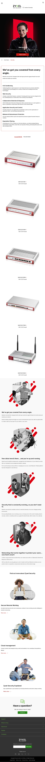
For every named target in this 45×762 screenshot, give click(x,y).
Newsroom (4, 726)
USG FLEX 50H (21, 181)
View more (3, 613)
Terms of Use (18, 760)
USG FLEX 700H (22, 325)
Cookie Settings (32, 760)
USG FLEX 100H (22, 229)
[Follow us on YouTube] (19, 754)
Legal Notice (12, 760)
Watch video (6, 691)
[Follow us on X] (25, 754)
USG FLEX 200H (22, 277)
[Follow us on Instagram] (28, 754)
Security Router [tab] (27, 136)
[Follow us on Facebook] (15, 754)
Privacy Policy (25, 760)
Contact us (22, 712)
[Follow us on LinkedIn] (22, 754)
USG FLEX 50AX (22, 373)
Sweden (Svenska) (28, 7)
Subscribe (28, 746)
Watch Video (22, 54)
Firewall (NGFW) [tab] (18, 136)
